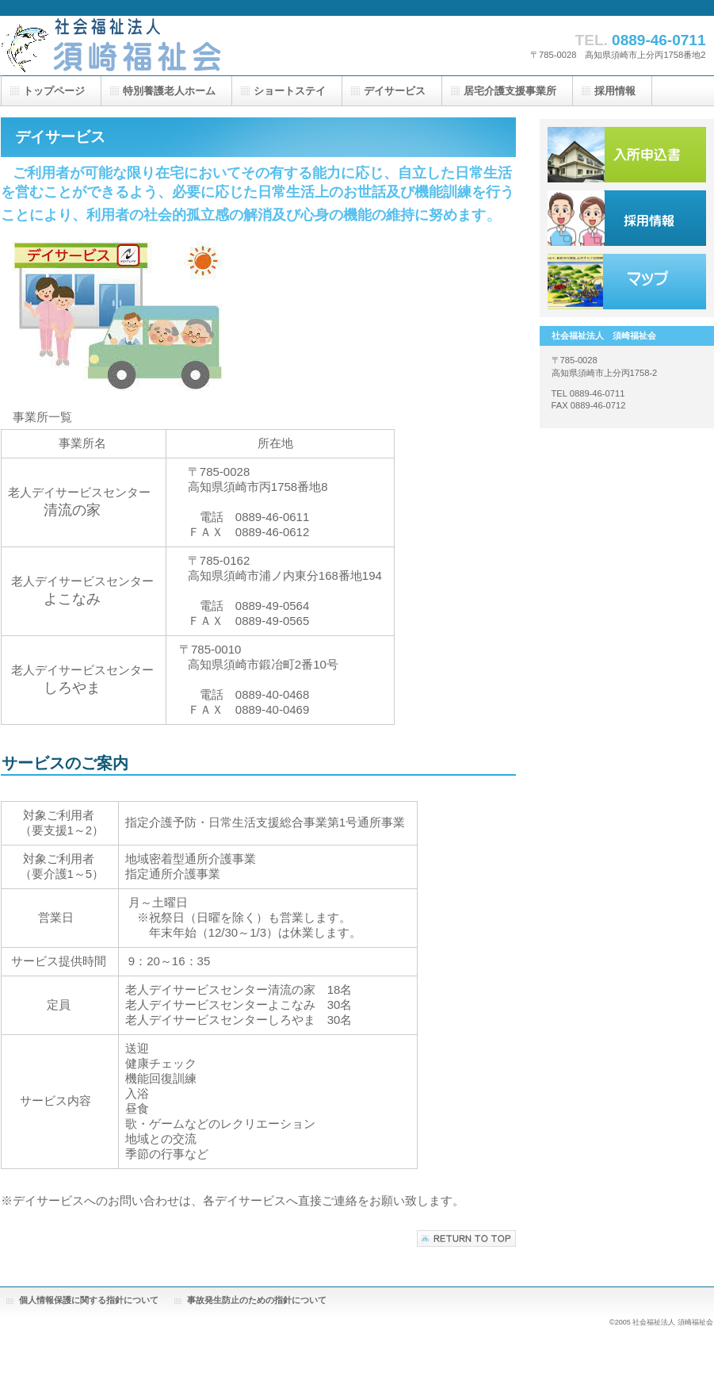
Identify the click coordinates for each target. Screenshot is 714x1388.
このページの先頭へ (466, 1238)
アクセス (627, 281)
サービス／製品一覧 (627, 154)
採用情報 (627, 218)
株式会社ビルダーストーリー (159, 45)
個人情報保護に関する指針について (88, 1300)
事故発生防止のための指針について (256, 1300)
